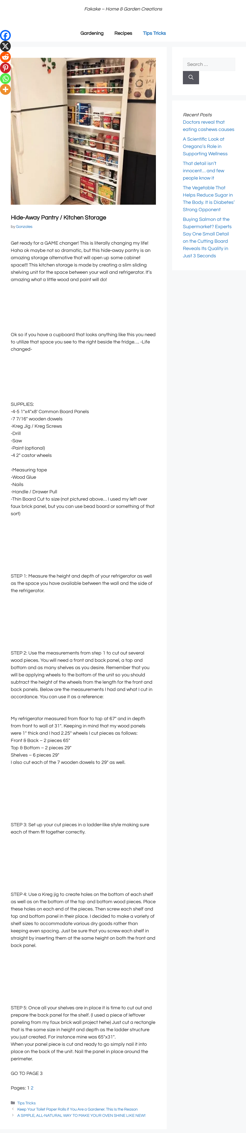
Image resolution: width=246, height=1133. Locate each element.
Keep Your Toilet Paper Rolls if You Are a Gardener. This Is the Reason (77, 1109)
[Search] (191, 77)
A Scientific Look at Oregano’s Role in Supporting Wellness (205, 146)
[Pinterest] (5, 67)
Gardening (92, 33)
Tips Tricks (154, 33)
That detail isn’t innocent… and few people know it (203, 171)
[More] (5, 89)
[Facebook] (5, 35)
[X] (5, 46)
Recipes (123, 33)
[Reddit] (5, 57)
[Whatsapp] (5, 78)
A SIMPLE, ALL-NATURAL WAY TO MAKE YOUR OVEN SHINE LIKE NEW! (81, 1115)
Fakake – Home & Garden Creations (123, 9)
